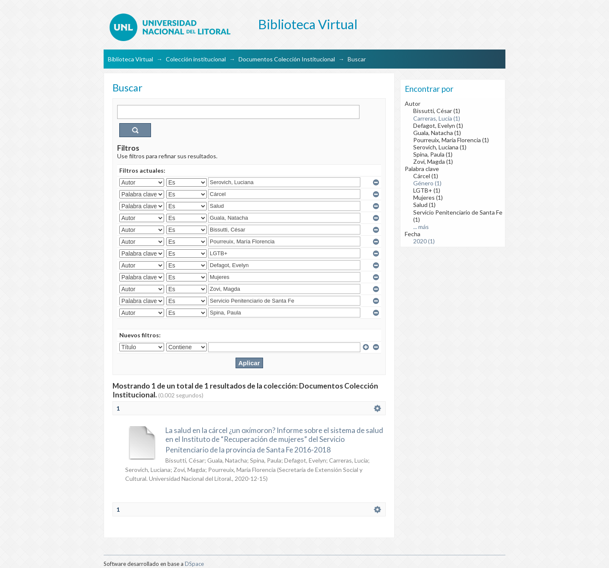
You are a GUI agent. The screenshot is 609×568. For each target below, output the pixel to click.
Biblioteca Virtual (130, 59)
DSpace (194, 563)
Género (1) (427, 183)
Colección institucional (196, 59)
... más (421, 226)
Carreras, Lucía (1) (436, 118)
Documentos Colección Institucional (287, 59)
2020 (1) (424, 241)
